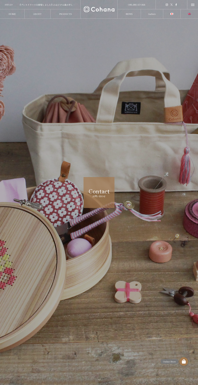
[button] (183, 361)
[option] (40, 5)
